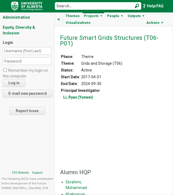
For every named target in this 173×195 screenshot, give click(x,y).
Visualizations (78, 23)
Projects (93, 16)
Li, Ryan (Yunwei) (78, 97)
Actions (154, 23)
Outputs (136, 16)
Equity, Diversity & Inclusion (19, 30)
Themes (73, 16)
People (115, 16)
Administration (16, 17)
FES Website (20, 172)
